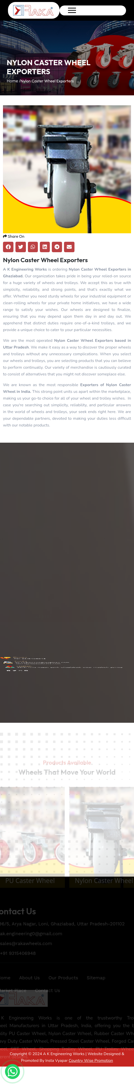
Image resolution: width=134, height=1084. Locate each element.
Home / (14, 81)
